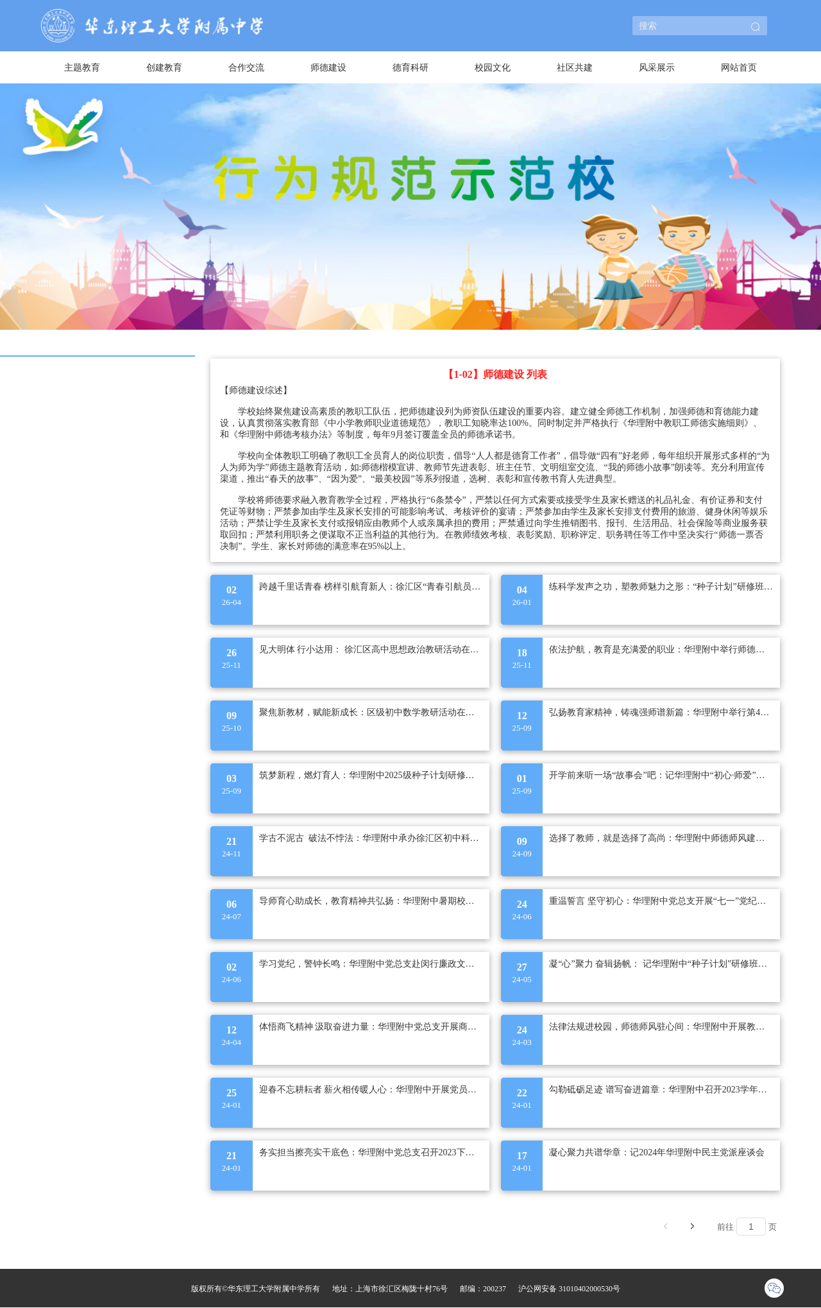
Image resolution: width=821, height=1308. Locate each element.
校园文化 (493, 67)
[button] (755, 28)
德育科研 (410, 67)
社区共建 (575, 67)
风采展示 (657, 67)
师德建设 (328, 67)
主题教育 (82, 67)
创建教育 (164, 67)
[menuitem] (82, 67)
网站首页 (739, 67)
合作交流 (246, 67)
